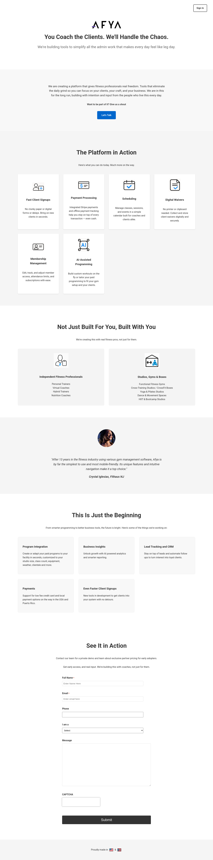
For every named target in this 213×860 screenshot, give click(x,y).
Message (67, 740)
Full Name (68, 678)
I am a (65, 724)
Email (65, 693)
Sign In (200, 8)
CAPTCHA (67, 794)
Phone (65, 708)
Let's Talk (106, 115)
